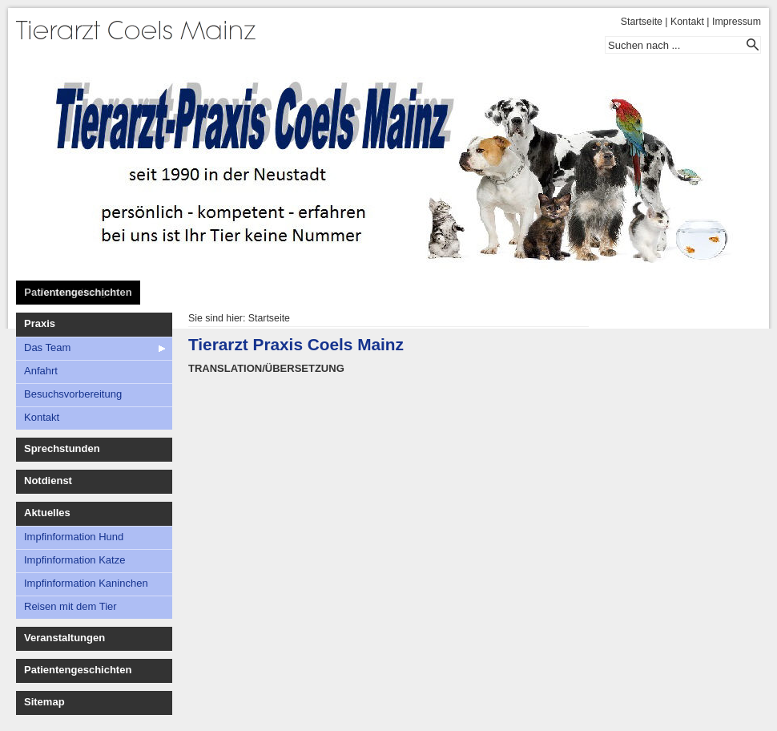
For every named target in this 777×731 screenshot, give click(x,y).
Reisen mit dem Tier (70, 606)
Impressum (736, 21)
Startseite (641, 21)
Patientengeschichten (77, 292)
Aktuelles (47, 513)
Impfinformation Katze (74, 560)
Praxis (39, 323)
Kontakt (687, 21)
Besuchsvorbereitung (73, 394)
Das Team (47, 347)
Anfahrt (41, 371)
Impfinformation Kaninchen (86, 583)
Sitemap (44, 702)
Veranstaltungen (64, 638)
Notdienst (48, 481)
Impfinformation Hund (73, 537)
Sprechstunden (62, 448)
